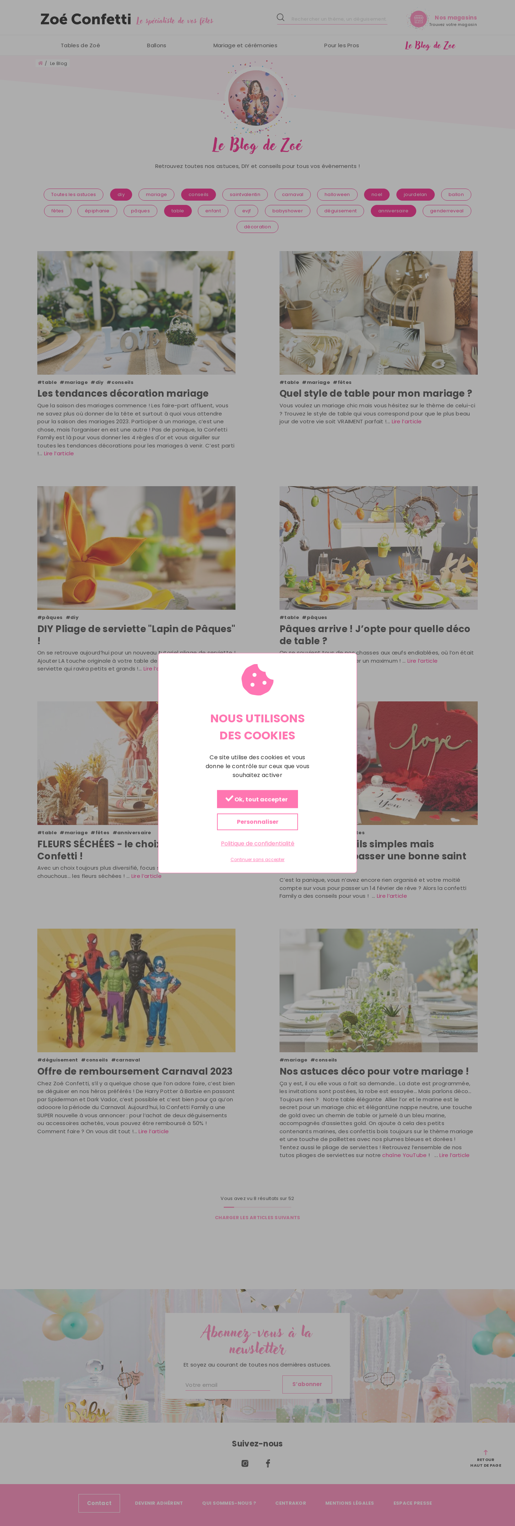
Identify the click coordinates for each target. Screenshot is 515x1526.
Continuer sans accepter (257, 859)
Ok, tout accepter (257, 799)
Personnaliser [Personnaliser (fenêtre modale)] (257, 822)
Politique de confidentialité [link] (257, 844)
